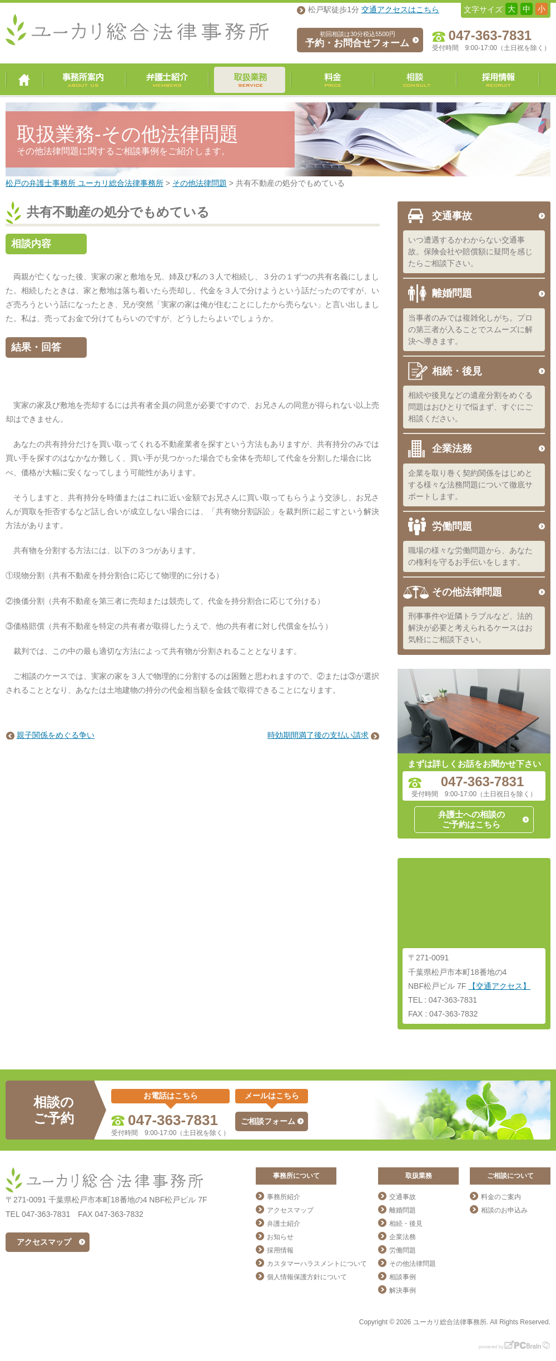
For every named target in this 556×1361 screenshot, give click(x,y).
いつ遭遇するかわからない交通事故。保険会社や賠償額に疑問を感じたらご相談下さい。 (470, 251)
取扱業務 (250, 79)
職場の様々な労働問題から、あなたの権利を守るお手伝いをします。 (470, 556)
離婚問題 (452, 293)
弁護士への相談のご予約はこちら (471, 819)
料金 (332, 79)
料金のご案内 (501, 1197)
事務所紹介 (283, 1197)
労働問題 (452, 526)
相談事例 (402, 1277)
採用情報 (498, 79)
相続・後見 (457, 371)
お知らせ (280, 1237)
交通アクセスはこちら (400, 9)
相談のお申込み (504, 1210)
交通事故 (452, 215)
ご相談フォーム (268, 1121)
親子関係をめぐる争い (56, 735)
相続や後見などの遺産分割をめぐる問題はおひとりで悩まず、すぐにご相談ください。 (470, 407)
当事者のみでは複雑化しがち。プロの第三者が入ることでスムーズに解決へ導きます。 (470, 329)
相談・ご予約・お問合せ (415, 79)
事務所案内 (84, 79)
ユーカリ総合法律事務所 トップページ (24, 79)
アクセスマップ (44, 1241)
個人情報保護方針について (307, 1277)
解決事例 (402, 1290)
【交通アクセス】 (499, 986)
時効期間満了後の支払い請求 (318, 735)
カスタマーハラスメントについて (317, 1264)
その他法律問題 (467, 592)
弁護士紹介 (167, 79)
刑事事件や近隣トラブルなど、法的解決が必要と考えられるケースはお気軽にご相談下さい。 (470, 628)
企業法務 (452, 448)
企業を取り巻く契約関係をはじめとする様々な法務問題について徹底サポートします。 (470, 485)
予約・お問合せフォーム (357, 39)
